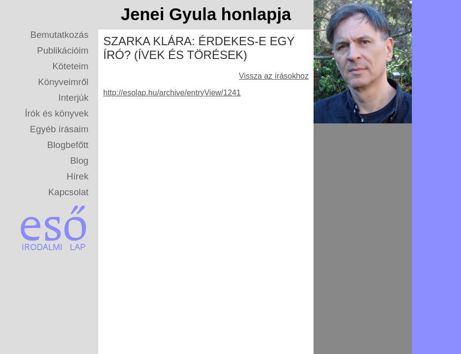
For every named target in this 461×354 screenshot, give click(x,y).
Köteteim (70, 66)
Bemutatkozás (59, 35)
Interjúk (73, 97)
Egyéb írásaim (59, 129)
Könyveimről (63, 82)
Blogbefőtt (67, 145)
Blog (79, 160)
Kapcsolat (68, 192)
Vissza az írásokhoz (274, 76)
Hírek (77, 176)
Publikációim (62, 50)
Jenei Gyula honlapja (206, 14)
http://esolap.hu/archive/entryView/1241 (172, 92)
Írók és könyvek (56, 113)
